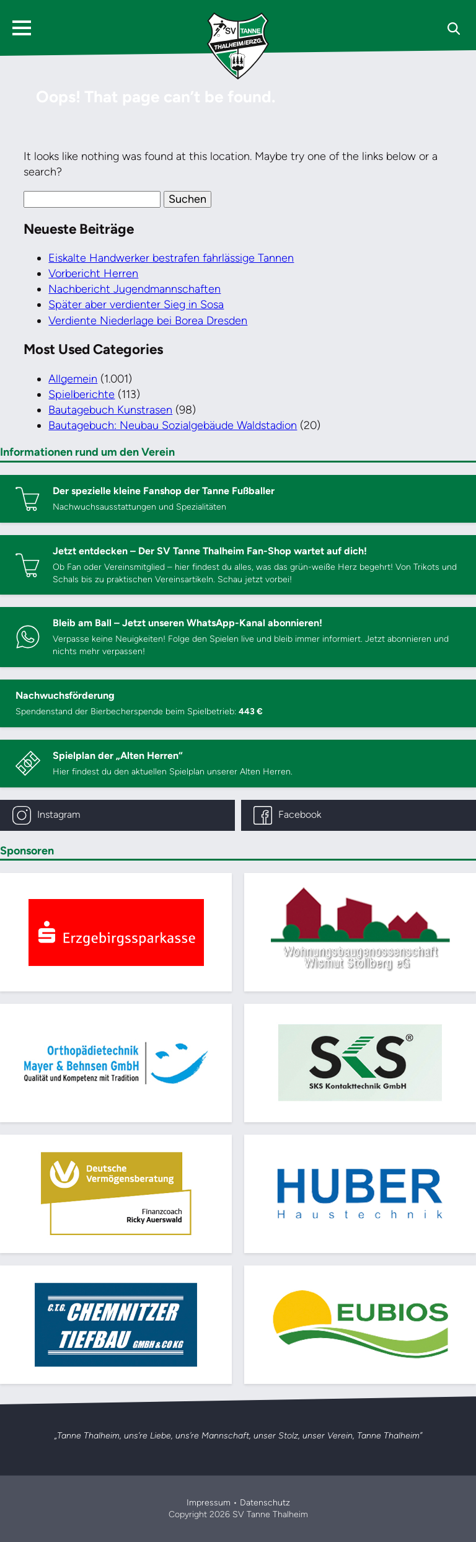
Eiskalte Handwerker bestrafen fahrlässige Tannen (171, 258)
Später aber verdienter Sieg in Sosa (136, 304)
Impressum (209, 1502)
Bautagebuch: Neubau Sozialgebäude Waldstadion (172, 425)
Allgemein (72, 379)
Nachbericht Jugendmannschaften (134, 289)
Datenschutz (265, 1502)
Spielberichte (81, 394)
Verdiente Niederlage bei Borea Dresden (147, 320)
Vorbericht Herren (93, 273)
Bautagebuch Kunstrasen (110, 410)
